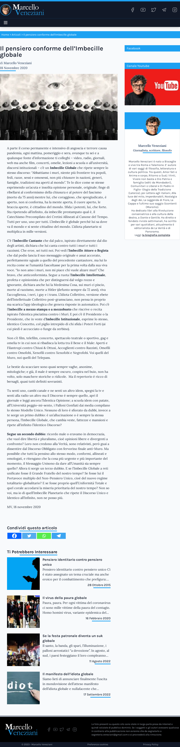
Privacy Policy (150, 744)
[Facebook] (14, 536)
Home (5, 34)
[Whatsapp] (44, 536)
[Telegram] (59, 536)
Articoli (16, 34)
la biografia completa (156, 235)
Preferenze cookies (97, 744)
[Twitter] (29, 536)
